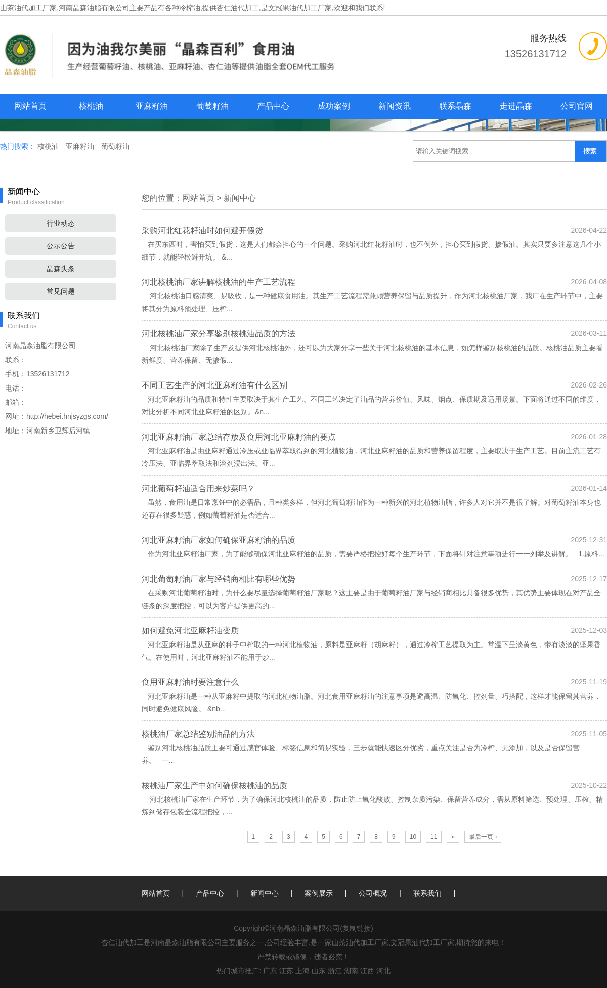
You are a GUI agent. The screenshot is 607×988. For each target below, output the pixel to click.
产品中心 (273, 106)
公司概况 (373, 893)
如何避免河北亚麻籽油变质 (190, 630)
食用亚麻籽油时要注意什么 (190, 682)
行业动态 (61, 223)
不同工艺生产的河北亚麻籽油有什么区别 (214, 385)
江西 (367, 971)
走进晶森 (516, 106)
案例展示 (319, 893)
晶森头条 (61, 269)
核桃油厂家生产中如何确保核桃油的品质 (214, 785)
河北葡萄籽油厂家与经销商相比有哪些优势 (218, 579)
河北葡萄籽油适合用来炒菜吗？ (198, 488)
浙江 (335, 971)
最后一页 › (483, 836)
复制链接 (356, 928)
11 (433, 836)
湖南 (351, 971)
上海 (302, 971)
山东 (319, 971)
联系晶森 (455, 106)
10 (413, 836)
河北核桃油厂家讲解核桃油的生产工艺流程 (218, 282)
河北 (383, 971)
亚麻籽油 (152, 106)
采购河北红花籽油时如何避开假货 (202, 230)
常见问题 (61, 291)
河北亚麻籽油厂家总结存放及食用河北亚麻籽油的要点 (239, 437)
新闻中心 (240, 198)
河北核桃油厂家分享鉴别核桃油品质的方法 (218, 333)
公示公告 (61, 246)
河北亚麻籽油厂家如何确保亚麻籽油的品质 (218, 540)
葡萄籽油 (212, 106)
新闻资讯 (394, 106)
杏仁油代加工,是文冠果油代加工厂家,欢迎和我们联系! (300, 8)
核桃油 (91, 106)
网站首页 (30, 106)
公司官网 (576, 106)
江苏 (286, 971)
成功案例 (334, 106)
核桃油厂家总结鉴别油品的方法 (198, 733)
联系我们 (427, 893)
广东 (270, 971)
